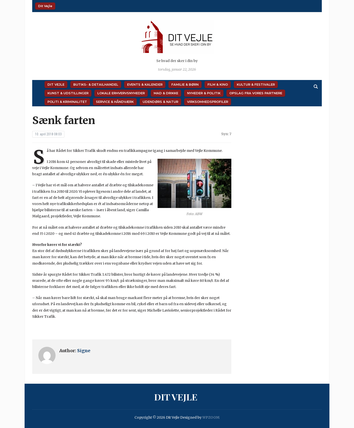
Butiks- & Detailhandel (95, 84)
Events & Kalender (144, 84)
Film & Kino (217, 84)
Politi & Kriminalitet (67, 102)
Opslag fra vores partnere (255, 93)
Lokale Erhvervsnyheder (121, 93)
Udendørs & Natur (160, 102)
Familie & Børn (185, 84)
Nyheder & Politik (204, 93)
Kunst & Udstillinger (67, 93)
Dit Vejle (45, 6)
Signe (83, 350)
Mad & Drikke (166, 93)
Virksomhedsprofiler (207, 102)
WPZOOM (211, 417)
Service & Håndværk (115, 102)
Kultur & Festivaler (256, 84)
